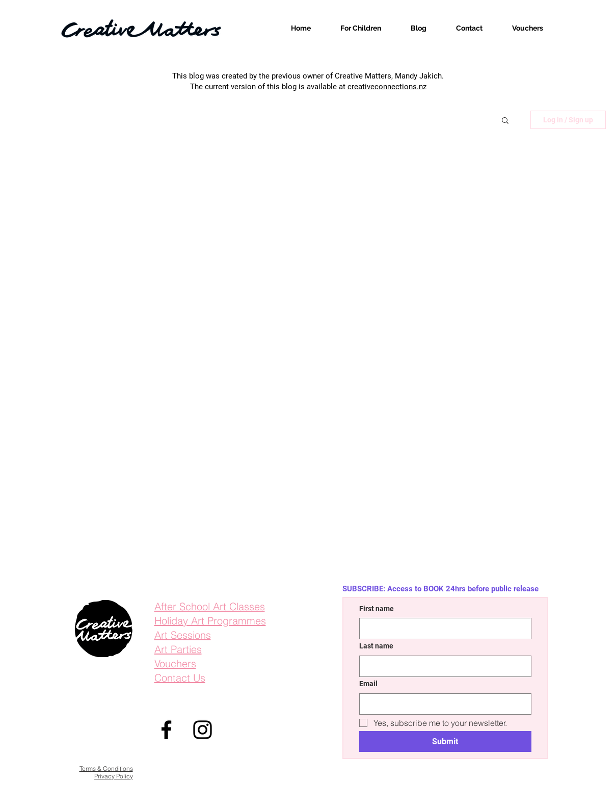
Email (368, 684)
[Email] (442, 704)
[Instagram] (202, 729)
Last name (376, 646)
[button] (505, 121)
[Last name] (442, 666)
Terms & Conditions (106, 768)
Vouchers (175, 663)
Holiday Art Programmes (210, 620)
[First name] (442, 628)
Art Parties (178, 649)
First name (376, 609)
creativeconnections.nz (386, 86)
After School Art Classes (209, 606)
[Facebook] (166, 729)
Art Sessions (182, 635)
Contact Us (179, 677)
